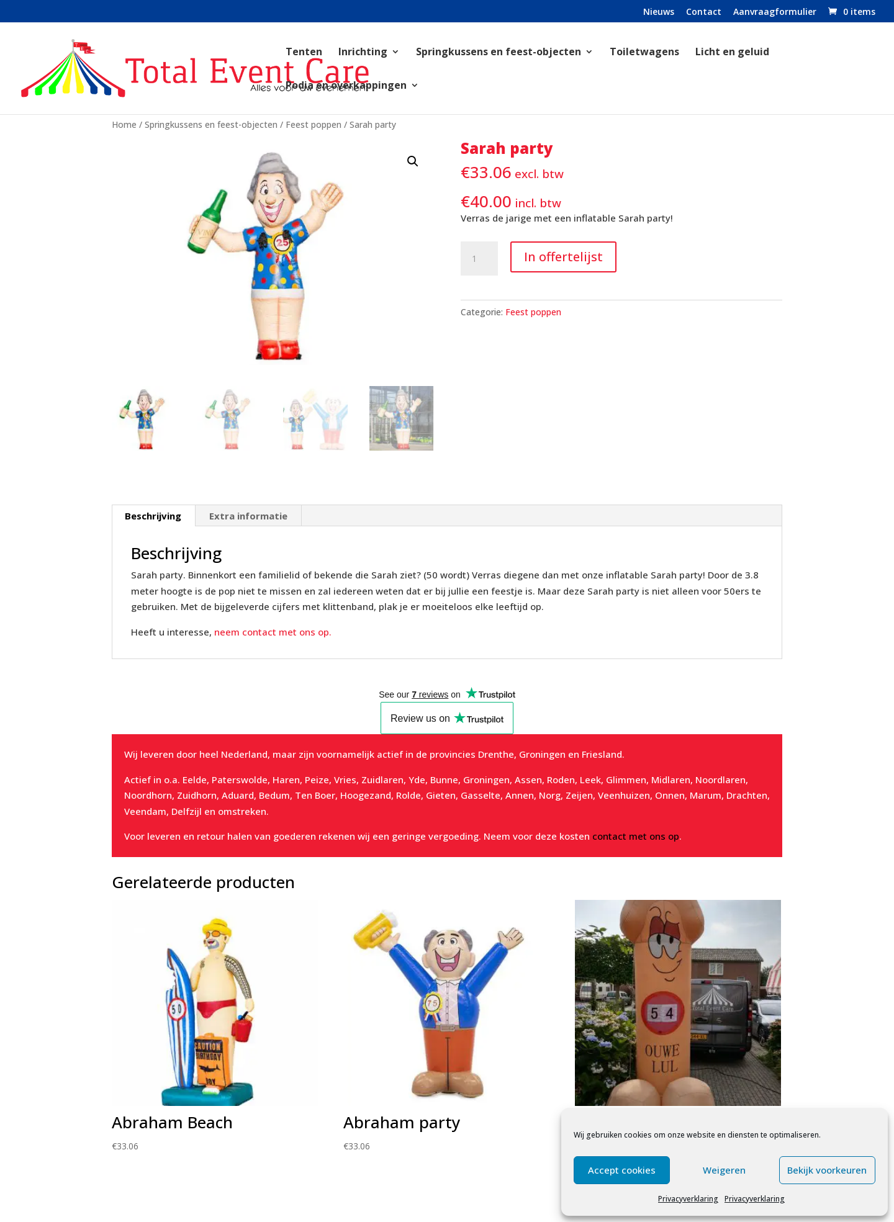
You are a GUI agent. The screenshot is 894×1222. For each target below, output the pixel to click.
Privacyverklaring (688, 1198)
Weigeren (724, 1170)
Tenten (304, 52)
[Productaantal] (479, 258)
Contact (703, 12)
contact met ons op (635, 836)
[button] (413, 161)
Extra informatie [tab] (248, 516)
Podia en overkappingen (346, 86)
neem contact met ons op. (272, 632)
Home (124, 124)
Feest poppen (313, 124)
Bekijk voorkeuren (827, 1170)
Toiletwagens (644, 52)
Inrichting (362, 52)
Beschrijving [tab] (153, 516)
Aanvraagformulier (774, 12)
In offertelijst (563, 256)
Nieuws (658, 12)
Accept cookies (622, 1170)
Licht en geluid (732, 52)
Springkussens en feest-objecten (498, 52)
